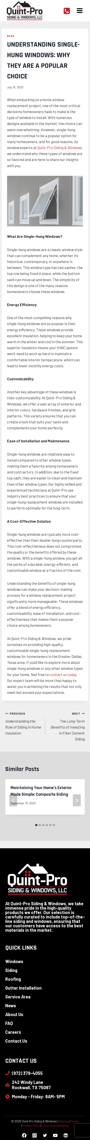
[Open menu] (79, 10)
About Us (14, 1014)
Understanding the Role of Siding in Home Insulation (23, 722)
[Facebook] (24, 1135)
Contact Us (16, 1040)
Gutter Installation (23, 987)
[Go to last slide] (13, 800)
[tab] (36, 825)
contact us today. (63, 674)
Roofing (13, 979)
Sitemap (64, 1121)
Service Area (18, 996)
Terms (75, 1121)
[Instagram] (34, 1135)
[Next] (77, 800)
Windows (14, 961)
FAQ (9, 1023)
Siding (11, 970)
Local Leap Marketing (55, 1125)
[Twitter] (45, 1135)
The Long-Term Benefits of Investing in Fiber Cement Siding (67, 725)
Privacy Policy (31, 1125)
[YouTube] (55, 1135)
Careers (13, 1032)
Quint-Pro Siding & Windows (59, 147)
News (10, 1005)
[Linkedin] (65, 1135)
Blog (10, 35)
